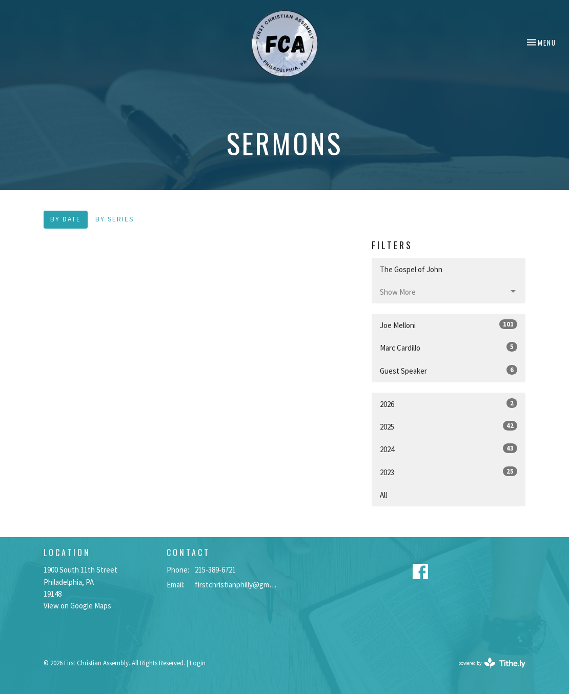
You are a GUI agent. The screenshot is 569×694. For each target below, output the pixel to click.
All (383, 495)
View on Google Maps (77, 605)
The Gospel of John (411, 269)
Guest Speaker (448, 370)
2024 (448, 448)
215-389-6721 (215, 570)
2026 (448, 403)
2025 (448, 426)
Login (198, 663)
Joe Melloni (448, 324)
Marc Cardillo (448, 347)
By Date (65, 219)
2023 (448, 471)
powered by (491, 663)
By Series (114, 219)
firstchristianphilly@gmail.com (237, 584)
